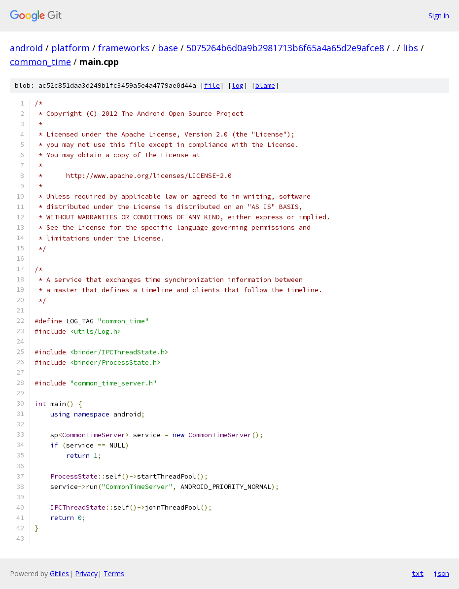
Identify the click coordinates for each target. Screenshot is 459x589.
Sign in (438, 15)
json (441, 573)
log (238, 85)
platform (70, 48)
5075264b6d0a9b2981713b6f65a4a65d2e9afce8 (285, 48)
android (26, 48)
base (168, 48)
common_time (40, 62)
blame (265, 85)
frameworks (123, 48)
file (212, 85)
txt (418, 573)
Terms (114, 573)
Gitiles (59, 573)
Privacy (86, 573)
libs (410, 48)
